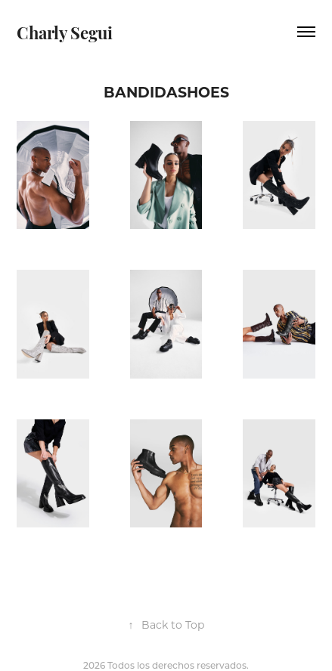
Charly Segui (65, 31)
